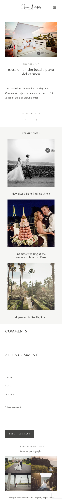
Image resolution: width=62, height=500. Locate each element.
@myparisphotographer (31, 451)
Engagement (31, 64)
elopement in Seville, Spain (31, 291)
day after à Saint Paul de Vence (31, 167)
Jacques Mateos (48, 498)
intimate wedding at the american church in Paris (31, 229)
